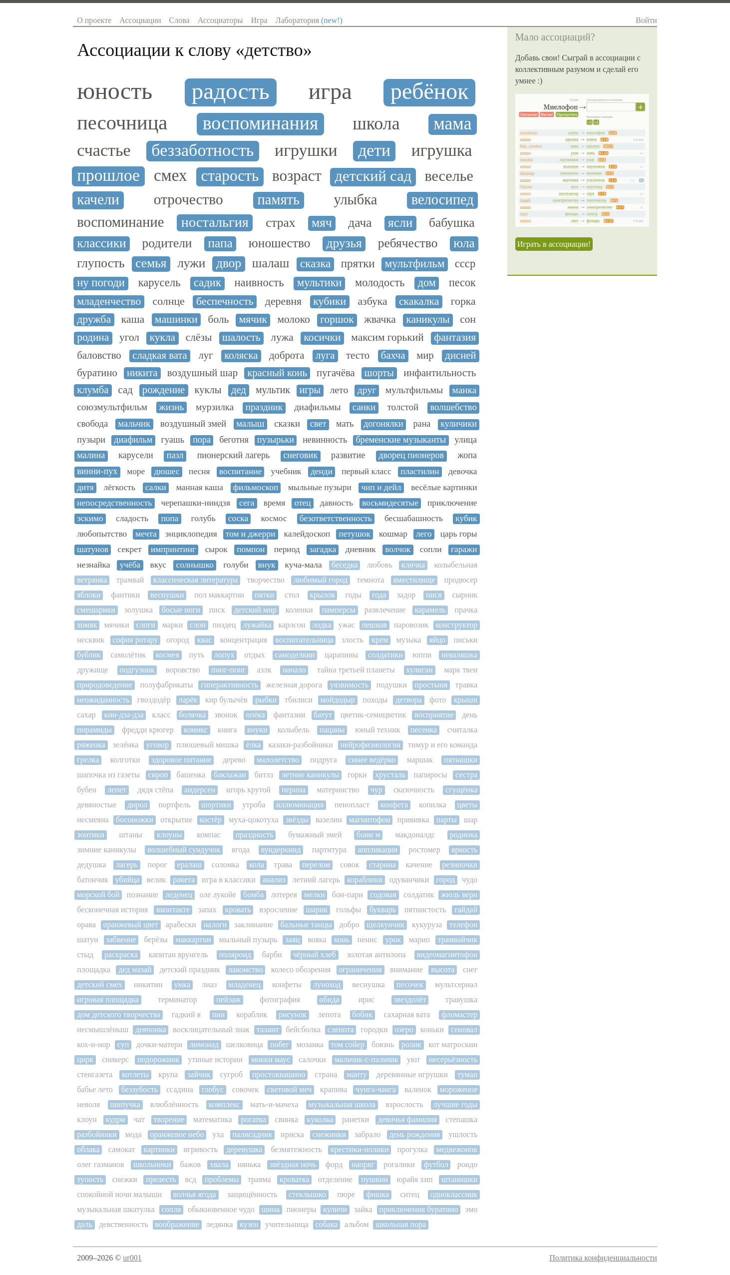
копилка (432, 804)
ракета (184, 879)
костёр (210, 819)
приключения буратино (418, 1209)
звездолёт (409, 999)
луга (325, 355)
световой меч (289, 1089)
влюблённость (174, 1104)
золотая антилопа (376, 954)
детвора (408, 699)
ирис (366, 999)
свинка (286, 1119)
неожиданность (103, 699)
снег (470, 969)
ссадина (179, 1089)
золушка (138, 610)
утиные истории (215, 1059)
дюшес (167, 471)
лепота (329, 1014)
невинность (325, 440)
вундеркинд (281, 849)
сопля (171, 1209)
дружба (94, 319)
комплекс (224, 1104)
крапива (333, 1089)
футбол (436, 1164)
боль (218, 319)
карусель (159, 283)
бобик (362, 1014)
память (279, 199)
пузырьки (275, 440)
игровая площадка (108, 999)
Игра (259, 20)
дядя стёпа (155, 789)
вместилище (414, 580)
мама (452, 123)
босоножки (134, 819)
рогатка (253, 1119)
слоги (145, 625)
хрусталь (390, 774)
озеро (403, 1029)
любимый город (321, 580)
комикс (196, 729)
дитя (85, 487)
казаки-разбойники (300, 744)
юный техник (377, 729)
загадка (322, 549)
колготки (125, 759)
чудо (469, 879)
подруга (323, 759)
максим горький (387, 337)
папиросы (430, 774)
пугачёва (336, 372)
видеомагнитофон (447, 954)
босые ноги (181, 610)
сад (125, 389)
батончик (92, 879)
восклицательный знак (211, 1029)
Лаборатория (309, 20)
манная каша (199, 487)
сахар (86, 714)
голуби (235, 565)
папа (220, 243)
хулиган (419, 669)
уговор (157, 744)
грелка (88, 759)
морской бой (98, 894)
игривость (200, 1149)
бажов (190, 1164)
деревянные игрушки (412, 1074)
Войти (646, 20)
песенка (423, 729)
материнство (338, 789)
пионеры (302, 1209)
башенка (191, 774)
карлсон (291, 625)
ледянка (219, 1224)
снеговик (300, 455)
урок (393, 939)
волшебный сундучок (183, 849)
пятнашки (460, 759)
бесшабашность (413, 518)
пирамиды (94, 729)
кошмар (393, 534)
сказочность (413, 789)
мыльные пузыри (320, 487)
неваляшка (459, 654)
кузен (249, 1224)
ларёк (187, 699)
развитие (348, 455)
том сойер (347, 1044)
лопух (224, 654)
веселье (448, 176)
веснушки (167, 595)
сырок (216, 549)
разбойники (97, 1134)
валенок (417, 1089)
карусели (135, 455)
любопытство (102, 534)
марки (172, 625)
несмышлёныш (102, 1029)
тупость (90, 1179)
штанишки (459, 1179)
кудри (115, 1119)
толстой (403, 407)
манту (356, 1074)
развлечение (385, 610)
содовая (383, 894)
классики (101, 243)
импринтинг (173, 549)
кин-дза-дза (123, 714)
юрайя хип (414, 1179)
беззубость (139, 1089)
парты (446, 819)
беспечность (225, 301)
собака (326, 1224)
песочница (122, 123)
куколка (320, 1119)
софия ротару (135, 640)
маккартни (193, 939)
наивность (259, 283)
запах (207, 909)
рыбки (266, 699)
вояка (317, 939)
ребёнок (429, 91)
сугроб (231, 1074)
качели (98, 199)
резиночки (460, 864)
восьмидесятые (390, 503)
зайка (363, 1209)
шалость (241, 337)
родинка (463, 834)
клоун (87, 1119)
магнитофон (369, 819)
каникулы (427, 319)
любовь (379, 565)
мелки (314, 894)
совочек (245, 1089)
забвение (121, 939)
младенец (244, 984)
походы (375, 699)
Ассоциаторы (220, 20)
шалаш (271, 263)
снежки (124, 1179)
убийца (127, 879)
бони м (368, 834)
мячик (253, 319)
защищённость (252, 1194)
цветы (467, 804)
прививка (413, 819)
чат (139, 1119)
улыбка (355, 199)
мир (425, 355)
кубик (466, 518)
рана (422, 424)
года (379, 595)
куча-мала (303, 565)
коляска (241, 355)
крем (379, 640)
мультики (319, 283)
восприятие (433, 714)
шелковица (244, 1044)
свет (318, 424)
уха (218, 1134)
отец (302, 503)
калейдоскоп (307, 534)
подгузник (136, 669)
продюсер (461, 580)
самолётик (128, 654)
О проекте (94, 20)
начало (294, 669)
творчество (266, 580)
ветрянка (92, 580)
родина (93, 337)
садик (207, 283)
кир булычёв (226, 699)
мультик (273, 390)
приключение (452, 503)
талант (268, 1029)
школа (376, 123)
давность (336, 503)
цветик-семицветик (373, 714)
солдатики (385, 654)
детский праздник (190, 969)
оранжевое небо (177, 1134)
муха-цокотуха (253, 819)
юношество (280, 243)
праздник (264, 407)
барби (272, 954)
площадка (93, 969)
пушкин (374, 1179)
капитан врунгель (178, 954)
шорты (379, 372)
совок (349, 864)
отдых (254, 654)
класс (161, 714)
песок (462, 283)
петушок (354, 534)
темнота (370, 580)
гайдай (465, 909)
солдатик (418, 894)
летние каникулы (311, 774)
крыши (465, 699)
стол (292, 595)
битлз (264, 774)
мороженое (459, 1089)
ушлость (462, 1134)
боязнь (382, 1044)
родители (167, 243)
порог (157, 864)
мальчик (134, 424)
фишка (377, 1194)
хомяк (87, 625)
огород (177, 640)
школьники (152, 1164)
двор (228, 263)
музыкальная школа (342, 1104)
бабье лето (95, 1089)
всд (190, 1179)
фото (437, 699)
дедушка (91, 864)
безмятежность (296, 1149)
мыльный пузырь (248, 939)
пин (218, 1014)
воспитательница (304, 640)
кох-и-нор (93, 1044)
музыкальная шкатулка (116, 1209)
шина (271, 1209)
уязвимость (349, 684)
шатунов (92, 549)
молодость (379, 283)
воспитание (240, 471)
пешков (374, 625)
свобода (92, 424)
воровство (183, 669)
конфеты (287, 984)
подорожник (158, 1059)
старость (230, 175)
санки (364, 407)
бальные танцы (306, 924)
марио (419, 939)
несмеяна (92, 819)
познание (142, 894)
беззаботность (202, 150)
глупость (100, 263)
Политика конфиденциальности (603, 1258)
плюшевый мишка (207, 744)
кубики (329, 301)
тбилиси (299, 699)
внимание (406, 969)
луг (205, 355)
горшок (337, 319)
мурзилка (215, 407)
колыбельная (456, 565)
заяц (292, 939)
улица (465, 440)
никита (142, 372)
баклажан (230, 774)
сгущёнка (461, 789)
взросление (278, 909)
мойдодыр (338, 699)
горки (357, 774)
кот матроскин (452, 1044)
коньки (432, 1029)
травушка (461, 999)
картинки (159, 1149)
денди (322, 471)
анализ (274, 879)
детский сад (373, 176)
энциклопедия (191, 534)
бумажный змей (315, 834)
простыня (430, 684)
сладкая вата (159, 355)
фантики (125, 595)
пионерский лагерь (233, 455)
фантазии (290, 714)
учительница (287, 1224)
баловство (99, 355)
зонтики (90, 834)
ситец (409, 1194)
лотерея (284, 894)
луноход (327, 984)
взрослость (404, 1104)
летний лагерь (317, 879)
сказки (287, 424)
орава (86, 924)
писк (217, 610)
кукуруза (427, 924)
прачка (466, 610)
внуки (257, 729)
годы (353, 595)
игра (330, 91)
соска (238, 518)
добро (349, 924)
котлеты (135, 1074)
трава (283, 864)
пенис (367, 939)
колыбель (294, 729)
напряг (363, 1164)
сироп (158, 774)
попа (169, 518)
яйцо (437, 640)
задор (406, 595)
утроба (253, 804)
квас (204, 640)
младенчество (109, 301)
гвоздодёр (154, 699)
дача (359, 222)
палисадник (252, 1134)
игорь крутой (248, 789)
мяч (322, 222)
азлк (264, 669)
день (469, 714)
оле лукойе (217, 894)
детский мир (255, 610)
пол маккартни (219, 595)
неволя (88, 1104)
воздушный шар (202, 372)
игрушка (441, 150)
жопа (467, 455)
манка (464, 390)
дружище (92, 669)
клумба (92, 389)
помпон (251, 549)
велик (156, 879)
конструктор (456, 625)
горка (463, 301)
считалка (462, 729)
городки (374, 1029)
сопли (431, 549)
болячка (192, 714)
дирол (137, 804)
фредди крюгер (147, 729)
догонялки (383, 424)
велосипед (442, 199)
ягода (241, 849)
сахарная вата (407, 1014)
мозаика (310, 1044)
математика (212, 1119)
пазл (175, 455)
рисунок (293, 1014)
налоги (215, 924)
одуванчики (409, 879)
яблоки (88, 595)
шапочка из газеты (108, 774)
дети (374, 150)
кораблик (251, 1014)
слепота (341, 1029)
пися (434, 595)
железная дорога (294, 684)
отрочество (188, 199)
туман (467, 1074)
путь (196, 654)
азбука (372, 301)
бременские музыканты (401, 440)
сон (468, 319)
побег (279, 1044)
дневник (361, 549)
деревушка (244, 1149)
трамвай (130, 580)
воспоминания (261, 123)
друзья (344, 243)
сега (246, 503)
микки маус (270, 1059)
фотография (280, 999)
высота (442, 969)
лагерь (127, 864)
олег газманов (100, 1164)
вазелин (329, 819)
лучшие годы (455, 1104)
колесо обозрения (301, 969)
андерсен (199, 789)
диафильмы (317, 407)
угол (129, 337)
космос (274, 518)
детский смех (99, 984)
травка (466, 684)
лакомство (245, 969)
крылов (322, 595)
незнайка (93, 565)
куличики (458, 424)
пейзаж (228, 999)
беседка (345, 565)
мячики (116, 625)
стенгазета (94, 1074)
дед (238, 389)
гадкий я (186, 1014)
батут (323, 714)
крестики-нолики (360, 1149)
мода (133, 1134)
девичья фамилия (407, 1119)
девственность (123, 1224)
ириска (292, 1134)
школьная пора (400, 1224)
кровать (238, 909)
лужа (282, 337)
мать (345, 424)
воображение (177, 1224)
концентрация (244, 640)
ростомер (424, 849)
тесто (357, 355)
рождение (163, 389)
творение (169, 1119)
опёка (255, 714)
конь (342, 939)
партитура (329, 849)
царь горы (458, 534)
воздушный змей (193, 424)
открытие (176, 819)
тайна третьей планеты (356, 669)
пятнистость (425, 909)
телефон (463, 924)
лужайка (257, 625)
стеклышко (307, 1194)
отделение (335, 1179)
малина (91, 455)
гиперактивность (229, 684)
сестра (466, 774)
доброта (286, 355)
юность (114, 91)
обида (330, 999)
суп (123, 1044)
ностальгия (215, 222)
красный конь (277, 372)
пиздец (224, 625)
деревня (283, 301)
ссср (465, 263)
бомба (253, 894)
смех (170, 175)
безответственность (336, 518)
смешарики (96, 610)
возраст (297, 175)
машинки (176, 319)
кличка (413, 565)
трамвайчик (457, 939)
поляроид (235, 954)
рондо (467, 1164)
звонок (225, 714)
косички (322, 337)
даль (84, 1224)
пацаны (332, 729)
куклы (207, 389)
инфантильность (439, 372)
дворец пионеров (411, 455)
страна (326, 1074)
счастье (103, 150)
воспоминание (120, 222)
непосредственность (114, 503)
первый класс (366, 471)
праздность (254, 834)
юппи (421, 654)
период (287, 549)
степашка (461, 1119)
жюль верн (459, 894)
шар (470, 819)
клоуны (169, 834)
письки (465, 640)
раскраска (121, 954)
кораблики (364, 879)
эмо (471, 1209)
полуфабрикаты (166, 684)
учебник (286, 471)
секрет (130, 549)
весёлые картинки (444, 487)
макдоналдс (415, 834)
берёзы (155, 939)
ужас (347, 625)
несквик (90, 640)
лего (424, 534)
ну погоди (101, 283)
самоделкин (295, 654)
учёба (130, 565)
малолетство (278, 759)
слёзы (199, 337)
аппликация (377, 849)
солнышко (195, 565)
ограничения (360, 969)
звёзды (297, 819)
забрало (368, 1134)
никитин (148, 984)
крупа (168, 1074)
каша (132, 319)
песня (199, 471)
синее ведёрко (371, 759)
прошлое (108, 175)
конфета (394, 804)
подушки (391, 684)
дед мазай (134, 969)
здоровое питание (181, 759)
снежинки (329, 1134)
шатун (87, 939)
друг (367, 390)
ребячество (408, 243)
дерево (234, 759)
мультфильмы (414, 390)
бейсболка (303, 1029)
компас (209, 834)
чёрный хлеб (314, 954)
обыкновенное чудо (221, 1209)
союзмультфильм (112, 407)
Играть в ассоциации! (554, 244)
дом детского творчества (118, 1014)
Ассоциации (140, 20)
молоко (293, 319)
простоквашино (279, 1074)
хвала (219, 1164)
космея (167, 654)
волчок (397, 549)
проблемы (222, 1179)
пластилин (419, 471)
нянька (249, 1164)
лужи (191, 263)
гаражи (464, 549)
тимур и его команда (442, 744)
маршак (419, 759)
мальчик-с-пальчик (366, 1059)
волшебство (453, 407)
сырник (465, 595)
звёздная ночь (293, 1164)
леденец (178, 894)
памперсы (338, 610)
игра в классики (229, 879)
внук (267, 565)
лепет (116, 789)
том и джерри (251, 534)
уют (413, 1059)
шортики (216, 804)
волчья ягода (194, 1194)
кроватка (294, 1179)
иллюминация (300, 804)
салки (155, 487)
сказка (315, 263)
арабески (181, 924)
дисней (460, 355)
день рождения (414, 1134)
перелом (316, 864)
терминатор (177, 999)
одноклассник (453, 1194)
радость (231, 91)
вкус (158, 565)
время (275, 503)
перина (294, 789)
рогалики (399, 1164)
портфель (174, 804)
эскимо (90, 518)
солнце (169, 301)
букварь (382, 909)
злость (353, 640)
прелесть (161, 1179)
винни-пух (97, 471)
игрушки (306, 150)
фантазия (455, 337)
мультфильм (415, 263)
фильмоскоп (255, 487)
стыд (85, 954)
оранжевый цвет (130, 924)
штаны (130, 834)
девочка (462, 471)
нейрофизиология (370, 744)
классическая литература (195, 580)
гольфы (348, 909)
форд (334, 1164)
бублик (88, 654)
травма (259, 1179)
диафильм (133, 440)
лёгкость (119, 487)
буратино (97, 372)
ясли (400, 222)
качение (419, 864)
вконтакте (173, 909)
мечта (146, 534)
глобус (213, 1089)
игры (310, 390)
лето (339, 390)
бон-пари (347, 894)
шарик (317, 909)
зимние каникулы (106, 849)
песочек (409, 984)
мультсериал (456, 984)
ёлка (253, 744)
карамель (429, 610)
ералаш (189, 864)
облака (88, 1149)
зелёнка (126, 744)
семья (150, 263)
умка (182, 984)
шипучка (125, 1104)
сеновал (464, 1029)
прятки (358, 263)
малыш (250, 424)
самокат (121, 1149)
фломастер (459, 1014)
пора (202, 440)
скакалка (419, 301)
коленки (299, 610)
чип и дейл (381, 487)
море (136, 471)
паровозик (411, 625)
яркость (464, 849)
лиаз (209, 984)
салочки (312, 1059)
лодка (321, 625)
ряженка (91, 744)
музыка (408, 640)
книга (227, 729)
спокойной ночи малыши (119, 1194)
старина (382, 864)
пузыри (91, 440)
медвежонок (457, 1149)
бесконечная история (112, 909)
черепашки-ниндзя (195, 503)
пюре (346, 1194)
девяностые (96, 804)
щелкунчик (385, 924)
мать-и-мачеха (274, 1104)
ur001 (132, 1258)
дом (427, 283)
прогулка (412, 1149)
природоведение (104, 684)
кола (256, 864)
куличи (335, 1209)
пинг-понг (228, 669)
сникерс (115, 1059)
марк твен (460, 669)
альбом (356, 1224)
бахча (393, 355)
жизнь (171, 407)
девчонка (150, 1029)
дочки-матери (159, 1044)
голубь (203, 518)
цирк (85, 1059)
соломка (225, 864)
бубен (86, 789)
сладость (132, 518)
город (445, 879)
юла (463, 243)
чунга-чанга (376, 1089)
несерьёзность (453, 1059)
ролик (411, 1044)
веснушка (368, 984)
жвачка (380, 319)
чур (376, 789)
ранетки (355, 1119)
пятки (264, 595)
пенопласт (352, 804)
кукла (162, 337)
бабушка (452, 222)
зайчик (198, 1074)
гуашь (173, 440)
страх (280, 222)
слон (198, 625)
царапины (341, 654)
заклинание (253, 924)
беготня (234, 440)
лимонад (204, 1044)
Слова (179, 20)
